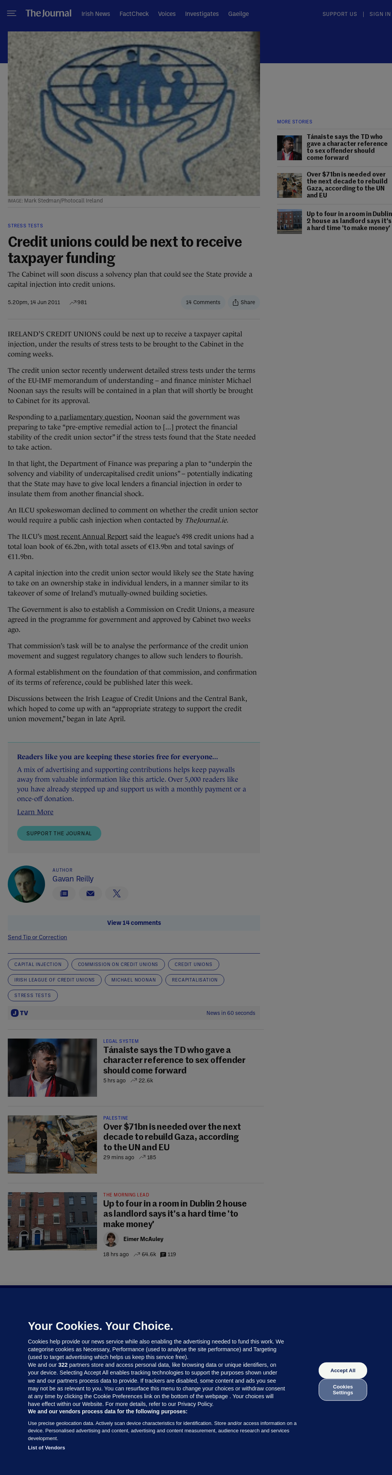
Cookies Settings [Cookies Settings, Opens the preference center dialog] (343, 1389)
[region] (196, 1381)
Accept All (342, 1370)
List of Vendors (46, 1448)
